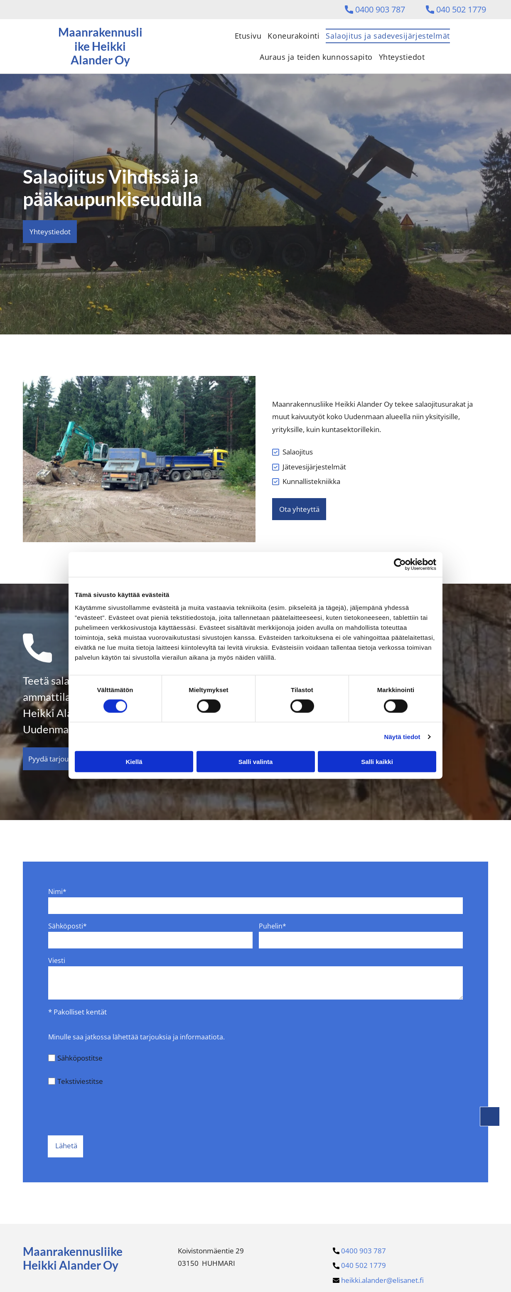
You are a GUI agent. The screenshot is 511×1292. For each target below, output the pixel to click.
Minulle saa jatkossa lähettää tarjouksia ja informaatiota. (136, 1036)
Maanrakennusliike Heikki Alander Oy (73, 1258)
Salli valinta (255, 761)
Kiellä (133, 761)
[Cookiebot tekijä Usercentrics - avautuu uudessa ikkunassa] (400, 564)
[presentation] (111, 1110)
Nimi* (57, 891)
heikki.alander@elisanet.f (382, 1280)
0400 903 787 (380, 9)
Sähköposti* (67, 926)
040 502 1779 (461, 9)
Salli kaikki (377, 761)
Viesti (56, 960)
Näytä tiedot (402, 736)
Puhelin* (272, 926)
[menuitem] (245, 35)
